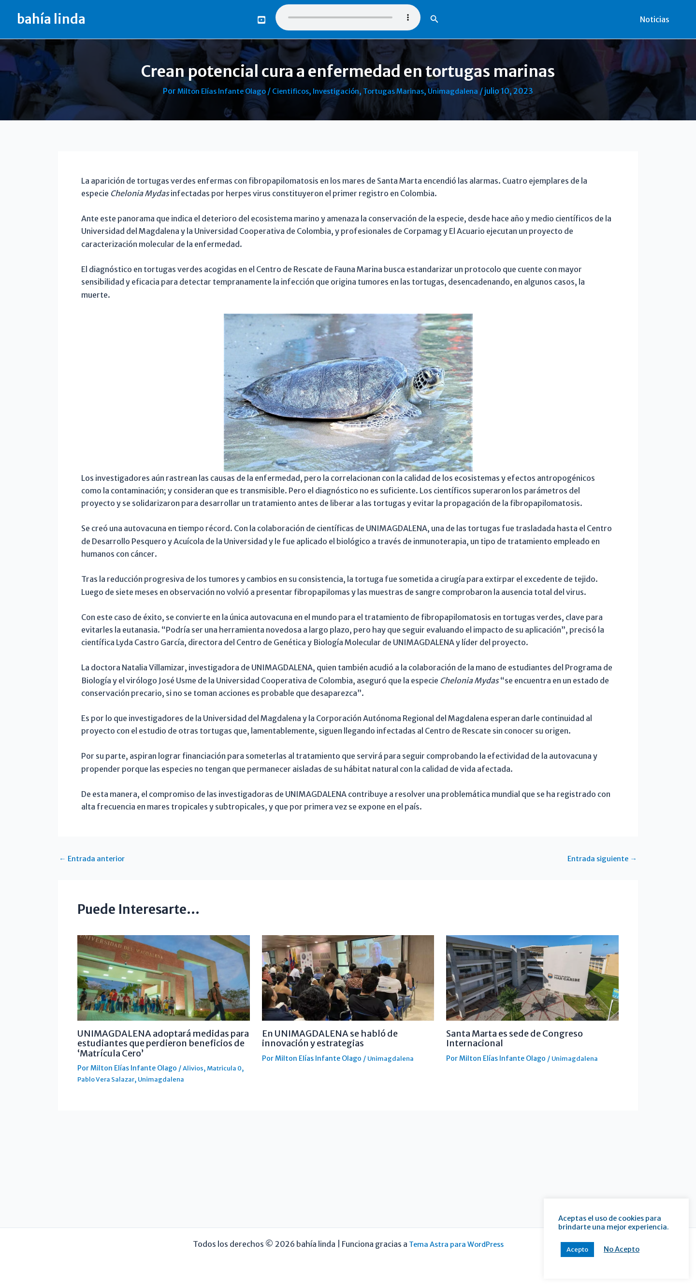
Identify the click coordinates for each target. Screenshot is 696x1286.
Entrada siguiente (600, 858)
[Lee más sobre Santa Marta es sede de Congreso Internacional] (532, 977)
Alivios (194, 1067)
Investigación (337, 91)
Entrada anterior (94, 858)
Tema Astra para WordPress (456, 1244)
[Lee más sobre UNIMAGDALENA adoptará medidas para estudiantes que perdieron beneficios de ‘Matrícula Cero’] (163, 977)
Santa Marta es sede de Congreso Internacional (523, 1038)
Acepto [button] (577, 1249)
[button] (434, 19)
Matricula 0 (227, 1067)
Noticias (656, 19)
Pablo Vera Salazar (107, 1078)
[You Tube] (261, 19)
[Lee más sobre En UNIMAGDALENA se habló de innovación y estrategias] (348, 977)
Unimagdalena (460, 91)
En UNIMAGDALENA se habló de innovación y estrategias (336, 1038)
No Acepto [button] (621, 1249)
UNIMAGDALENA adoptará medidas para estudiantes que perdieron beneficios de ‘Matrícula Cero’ (161, 1042)
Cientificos (289, 91)
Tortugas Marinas (398, 91)
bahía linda (51, 19)
